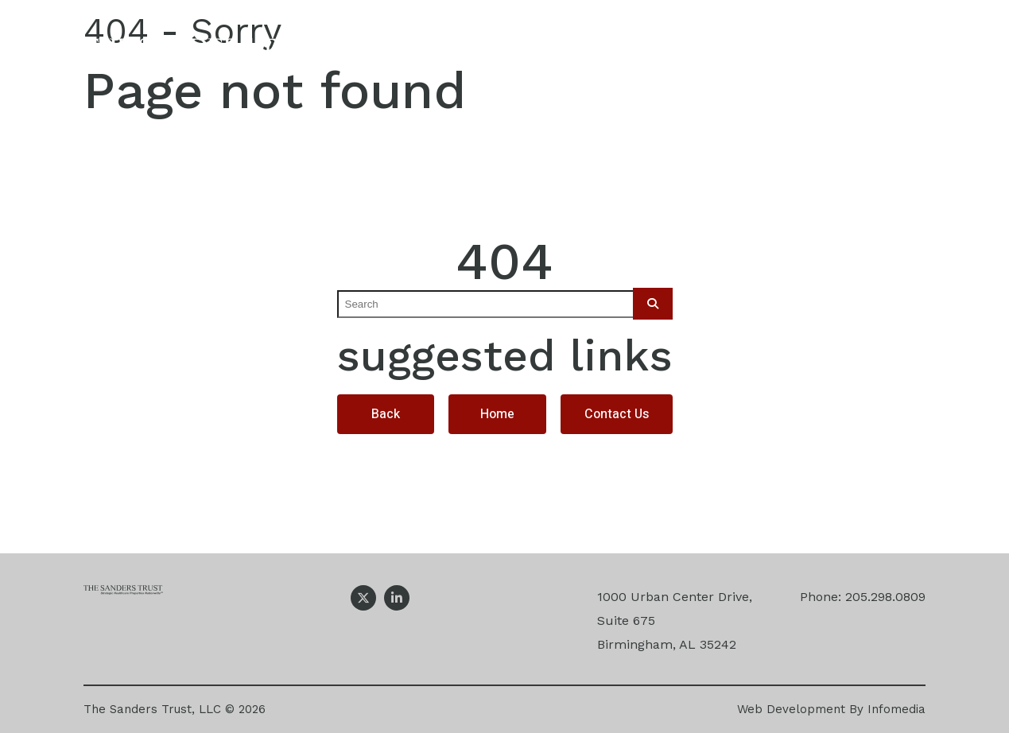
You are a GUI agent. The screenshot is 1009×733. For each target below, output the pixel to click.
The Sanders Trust (213, 53)
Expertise (560, 53)
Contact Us (898, 53)
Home (497, 414)
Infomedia (896, 709)
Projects (681, 53)
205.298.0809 (885, 596)
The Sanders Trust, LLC (152, 709)
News (785, 53)
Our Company (424, 53)
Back (385, 414)
